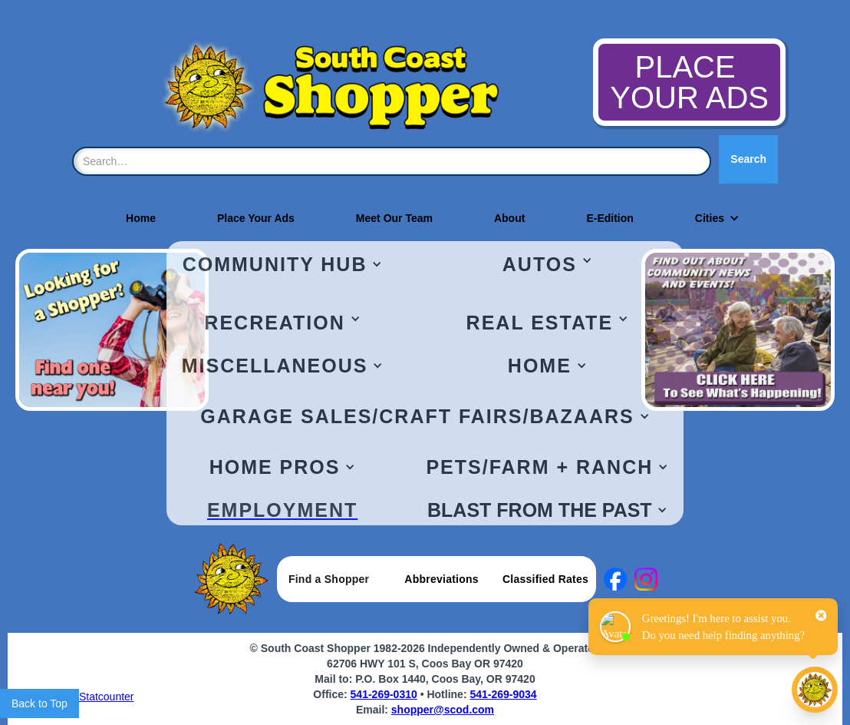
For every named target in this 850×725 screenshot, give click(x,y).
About (509, 218)
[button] (709, 218)
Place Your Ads (256, 218)
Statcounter (106, 696)
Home (141, 218)
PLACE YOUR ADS (689, 82)
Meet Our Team (394, 218)
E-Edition (609, 218)
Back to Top (40, 703)
